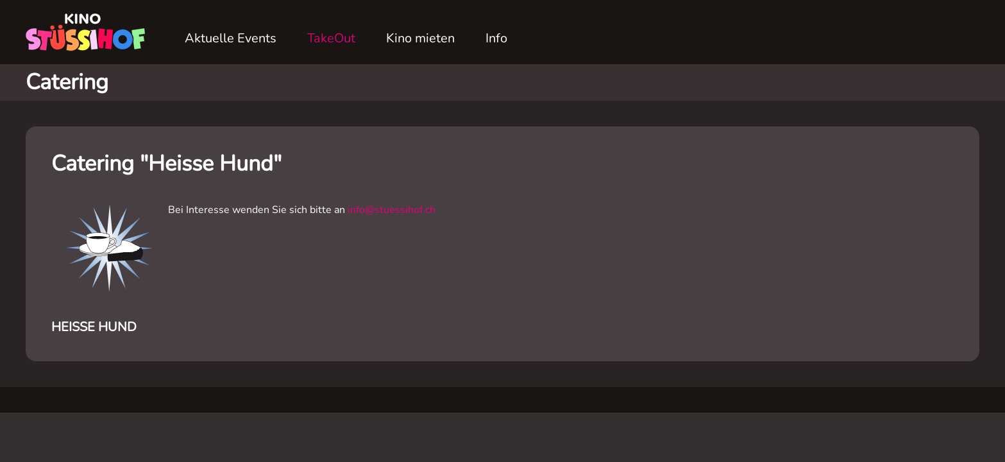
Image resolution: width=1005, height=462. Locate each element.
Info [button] (496, 38)
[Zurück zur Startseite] (90, 32)
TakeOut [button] (331, 38)
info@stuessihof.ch (391, 210)
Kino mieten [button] (420, 38)
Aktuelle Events (230, 38)
